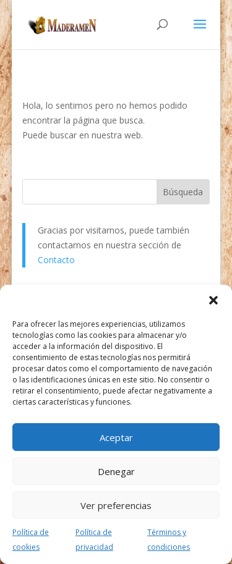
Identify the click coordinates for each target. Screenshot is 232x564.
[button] (213, 300)
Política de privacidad (94, 539)
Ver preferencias (116, 505)
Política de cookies (30, 539)
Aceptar (116, 437)
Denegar (116, 471)
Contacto (56, 260)
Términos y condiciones (168, 539)
